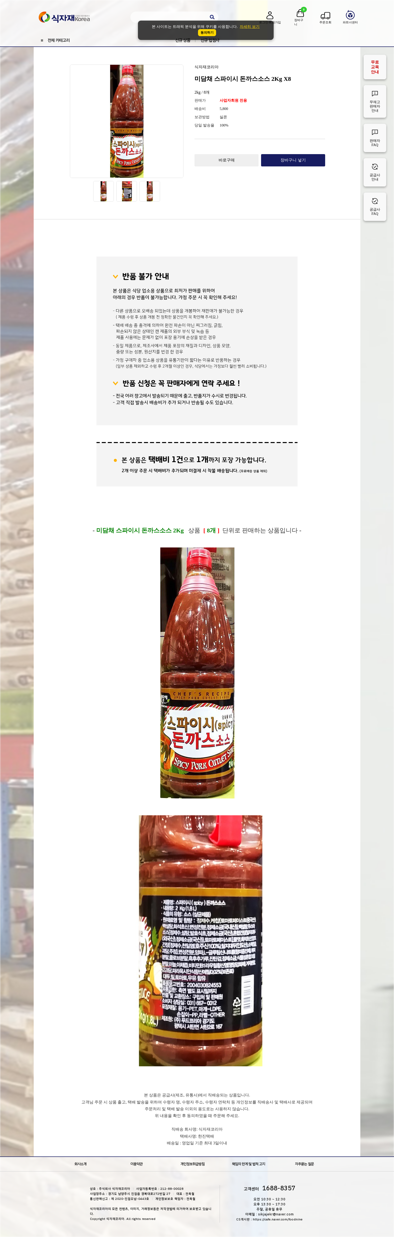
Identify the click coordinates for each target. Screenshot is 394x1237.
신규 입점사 (210, 40)
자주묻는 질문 (304, 1164)
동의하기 (207, 32)
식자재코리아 (206, 67)
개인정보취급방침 (192, 1164)
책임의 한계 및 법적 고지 (248, 1164)
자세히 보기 (250, 27)
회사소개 (80, 1164)
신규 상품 (182, 40)
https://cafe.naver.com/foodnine (278, 1219)
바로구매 (227, 160)
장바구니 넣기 (293, 160)
